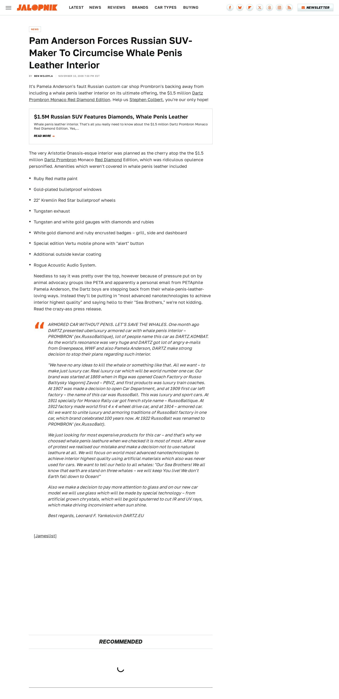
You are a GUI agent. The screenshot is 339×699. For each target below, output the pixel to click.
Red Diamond (108, 159)
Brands (140, 7)
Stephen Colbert (146, 99)
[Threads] (269, 7)
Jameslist (45, 535)
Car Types (166, 7)
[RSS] (289, 7)
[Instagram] (279, 7)
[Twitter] (259, 7)
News (95, 7)
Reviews (117, 7)
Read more (42, 136)
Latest (76, 7)
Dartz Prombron (60, 159)
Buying (190, 7)
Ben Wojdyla (43, 75)
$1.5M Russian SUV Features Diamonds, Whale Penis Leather (111, 117)
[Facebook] (230, 7)
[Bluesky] (239, 7)
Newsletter (316, 7)
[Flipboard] (249, 7)
